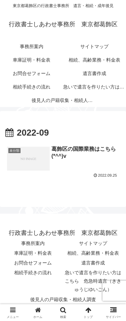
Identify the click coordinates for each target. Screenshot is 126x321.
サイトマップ (93, 243)
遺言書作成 (93, 262)
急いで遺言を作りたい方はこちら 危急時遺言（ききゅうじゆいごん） (93, 281)
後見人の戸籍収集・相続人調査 (63, 299)
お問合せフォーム (33, 262)
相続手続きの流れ (33, 272)
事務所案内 (33, 243)
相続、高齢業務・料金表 (93, 253)
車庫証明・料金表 (33, 253)
